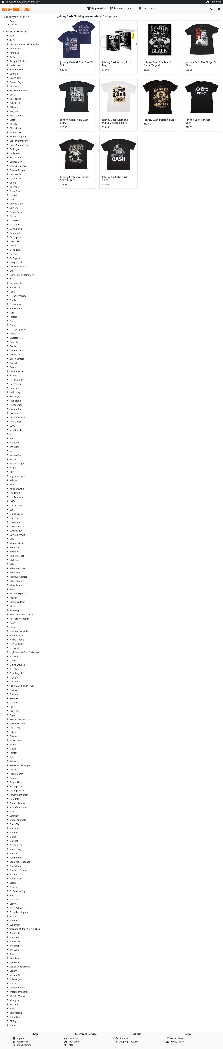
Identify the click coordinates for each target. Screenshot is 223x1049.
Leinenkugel (16, 505)
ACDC (12, 40)
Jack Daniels (16, 430)
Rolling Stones (17, 790)
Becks (13, 94)
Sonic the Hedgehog (20, 861)
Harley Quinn (16, 379)
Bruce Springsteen (19, 144)
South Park (15, 866)
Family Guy (15, 287)
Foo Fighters (16, 308)
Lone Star (14, 518)
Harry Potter (16, 383)
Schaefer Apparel (18, 807)
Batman (14, 73)
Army (12, 56)
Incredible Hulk (17, 417)
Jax (11, 434)
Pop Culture (16, 740)
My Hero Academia (19, 618)
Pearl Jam (14, 710)
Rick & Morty (16, 773)
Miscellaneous (17, 585)
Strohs (13, 916)
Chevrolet (15, 186)
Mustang (14, 610)
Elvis (12, 279)
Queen (13, 748)
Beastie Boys (16, 82)
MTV (12, 539)
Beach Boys (15, 77)
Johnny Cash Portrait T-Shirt (160, 119)
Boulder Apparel (18, 136)
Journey (13, 459)
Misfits (13, 589)
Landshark (15, 492)
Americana (15, 48)
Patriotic (14, 694)
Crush (13, 216)
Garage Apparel (18, 329)
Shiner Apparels (18, 819)
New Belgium (16, 643)
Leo (11, 509)
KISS (12, 471)
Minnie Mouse (17, 580)
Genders (14, 24)
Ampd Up (14, 52)
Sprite (13, 882)
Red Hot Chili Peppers (21, 765)
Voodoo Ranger (18, 987)
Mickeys (14, 560)
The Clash (15, 933)
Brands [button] (145, 8)
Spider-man (16, 878)
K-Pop (13, 467)
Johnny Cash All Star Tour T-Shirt (76, 64)
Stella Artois (16, 907)
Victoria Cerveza (18, 975)
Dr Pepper (15, 258)
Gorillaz (13, 346)
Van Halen (15, 962)
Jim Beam (14, 442)
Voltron (13, 983)
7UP (12, 35)
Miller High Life (17, 568)
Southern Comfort (19, 870)
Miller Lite (15, 572)
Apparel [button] (95, 8)
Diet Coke (15, 241)
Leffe (12, 501)
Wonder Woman (18, 996)
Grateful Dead (17, 350)
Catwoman (15, 178)
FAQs (70, 1044)
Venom (13, 970)
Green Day (15, 354)
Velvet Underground (20, 966)
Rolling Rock (16, 786)
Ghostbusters (16, 337)
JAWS (12, 425)
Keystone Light (17, 476)
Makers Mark (16, 543)
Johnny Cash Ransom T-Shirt (199, 121)
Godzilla (14, 342)
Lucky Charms (17, 526)
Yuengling (15, 1016)
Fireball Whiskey (18, 295)
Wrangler (14, 1000)
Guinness (14, 367)
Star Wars (15, 903)
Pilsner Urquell (17, 723)
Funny (13, 325)
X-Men (13, 1008)
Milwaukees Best (18, 576)
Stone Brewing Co (19, 912)
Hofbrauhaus (16, 409)
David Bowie (16, 228)
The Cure (14, 937)
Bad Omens (16, 65)
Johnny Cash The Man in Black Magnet (158, 64)
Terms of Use (176, 1038)
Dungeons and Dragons (22, 274)
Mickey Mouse (17, 555)
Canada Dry (16, 161)
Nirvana (14, 656)
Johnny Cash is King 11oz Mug (116, 64)
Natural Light (16, 635)
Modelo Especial (18, 593)
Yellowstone (16, 1012)
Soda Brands (16, 857)
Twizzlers (14, 958)
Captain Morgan (18, 170)
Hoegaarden (16, 404)
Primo (13, 744)
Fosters (13, 316)
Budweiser (15, 153)
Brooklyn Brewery (19, 140)
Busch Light (16, 157)
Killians (13, 480)
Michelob (14, 551)
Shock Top (15, 824)
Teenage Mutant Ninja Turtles (25, 928)
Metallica (14, 547)
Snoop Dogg (16, 849)
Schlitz (13, 811)
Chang (13, 182)
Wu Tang (14, 1004)
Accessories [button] (120, 8)
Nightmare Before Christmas (24, 652)
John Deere (15, 451)
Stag (12, 895)
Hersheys (14, 396)
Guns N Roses (17, 371)
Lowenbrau (15, 522)
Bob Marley (15, 132)
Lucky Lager (16, 530)
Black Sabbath (17, 115)
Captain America (18, 165)
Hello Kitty (15, 392)
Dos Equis (15, 249)
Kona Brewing (17, 488)
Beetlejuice (15, 98)
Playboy (14, 736)
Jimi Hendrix (16, 446)
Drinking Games (18, 266)
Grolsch (13, 362)
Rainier (13, 752)
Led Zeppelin (16, 497)
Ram (12, 757)
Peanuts (14, 702)
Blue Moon (15, 128)
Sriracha (14, 887)
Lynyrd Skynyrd (17, 534)
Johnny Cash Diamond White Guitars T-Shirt (115, 121)
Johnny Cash (16, 455)
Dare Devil (15, 220)
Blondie (13, 124)
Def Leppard (16, 237)
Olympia (14, 677)
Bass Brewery (16, 69)
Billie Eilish (15, 103)
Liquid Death (16, 513)
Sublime (14, 920)
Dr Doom (14, 253)
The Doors (15, 941)
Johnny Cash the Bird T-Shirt (115, 178)
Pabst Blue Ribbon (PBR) (22, 685)
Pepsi (12, 715)
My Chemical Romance (21, 614)
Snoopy (13, 853)
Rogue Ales (15, 782)
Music (13, 606)
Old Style (14, 669)
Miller (12, 564)
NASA (12, 622)
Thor (12, 954)
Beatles (13, 86)
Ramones (14, 761)
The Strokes (16, 945)
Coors (13, 199)
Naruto (13, 627)
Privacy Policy (177, 1041)
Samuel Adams (17, 803)
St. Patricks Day (17, 891)
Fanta (12, 291)
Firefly (13, 300)
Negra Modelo (17, 639)
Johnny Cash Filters (17, 17)
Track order (215, 1)
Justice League (17, 463)
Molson (13, 597)
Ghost (13, 333)
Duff (12, 270)
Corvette (14, 207)
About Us (123, 1038)
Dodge (13, 245)
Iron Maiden (16, 421)
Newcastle (15, 648)
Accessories (22, 1041)
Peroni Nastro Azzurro (21, 719)
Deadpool (15, 233)
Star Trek (14, 899)
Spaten (13, 874)
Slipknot (14, 840)
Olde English (16, 673)
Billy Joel (14, 111)
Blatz (12, 119)
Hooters (14, 413)
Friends (13, 321)
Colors (13, 21)
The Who (14, 949)
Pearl (12, 706)
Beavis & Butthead (19, 90)
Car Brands (15, 174)
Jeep (12, 438)
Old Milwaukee (17, 664)
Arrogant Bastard (18, 61)
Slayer (13, 836)
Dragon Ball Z (17, 262)
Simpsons (15, 828)
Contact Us (73, 1038)
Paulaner (14, 698)
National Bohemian (19, 631)
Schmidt (14, 815)
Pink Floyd (15, 727)
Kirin (12, 484)
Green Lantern (17, 358)
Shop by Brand (24, 1044)
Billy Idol (14, 107)
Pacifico (13, 689)
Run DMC (14, 798)
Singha (13, 832)
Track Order (74, 1041)
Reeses (13, 769)
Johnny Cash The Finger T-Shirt (201, 64)
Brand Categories (16, 31)
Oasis (12, 660)
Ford (12, 312)
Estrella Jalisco (17, 283)
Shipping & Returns (128, 1041)
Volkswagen (16, 979)
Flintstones (15, 304)
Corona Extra (16, 203)
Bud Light (15, 149)
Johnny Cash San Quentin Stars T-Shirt (75, 178)
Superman (15, 924)
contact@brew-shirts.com (27, 1)
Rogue (13, 778)
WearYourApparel (19, 991)
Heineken (14, 388)
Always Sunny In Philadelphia (24, 44)
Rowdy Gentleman (19, 794)
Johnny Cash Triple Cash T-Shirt (75, 121)
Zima (12, 1025)
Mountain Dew (17, 601)
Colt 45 (13, 195)
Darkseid (14, 224)
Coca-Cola (15, 191)
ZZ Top (13, 1021)
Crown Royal (16, 212)
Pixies (13, 731)
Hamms (14, 375)
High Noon (15, 400)
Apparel (20, 1038)
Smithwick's (16, 845)
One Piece (15, 681)
